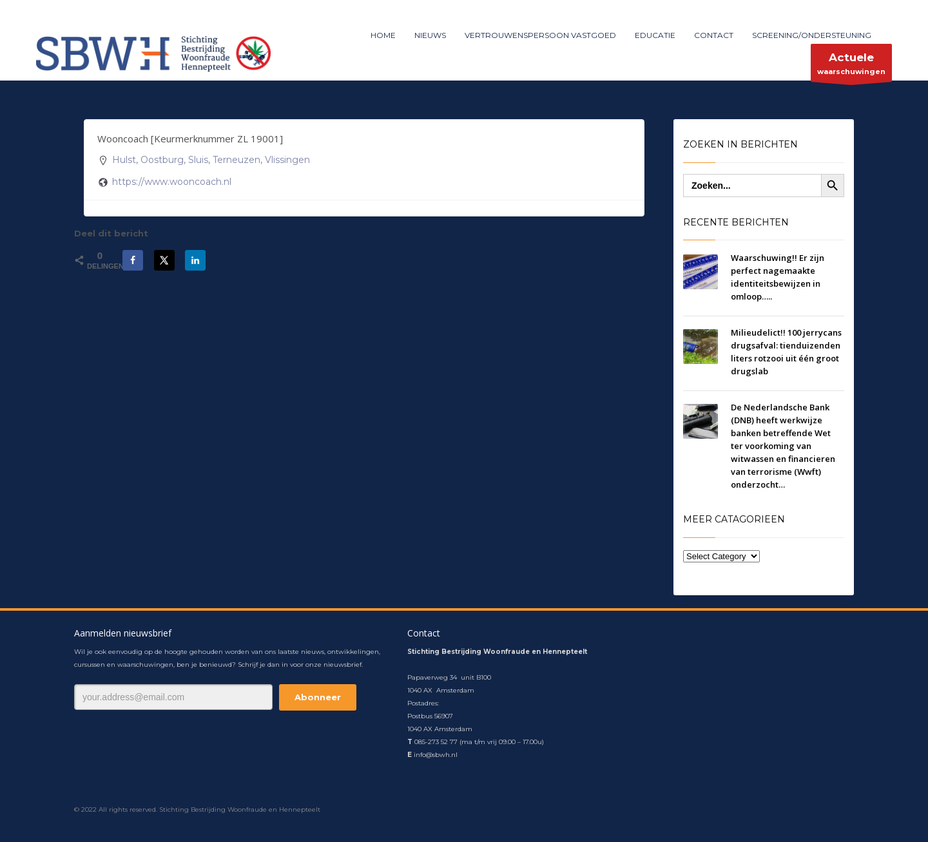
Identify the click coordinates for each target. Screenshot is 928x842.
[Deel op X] (164, 260)
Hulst (124, 160)
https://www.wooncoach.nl (171, 181)
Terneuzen (236, 160)
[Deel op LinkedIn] (195, 260)
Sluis (198, 160)
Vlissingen (287, 160)
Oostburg (162, 160)
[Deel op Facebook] (132, 260)
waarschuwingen (851, 66)
